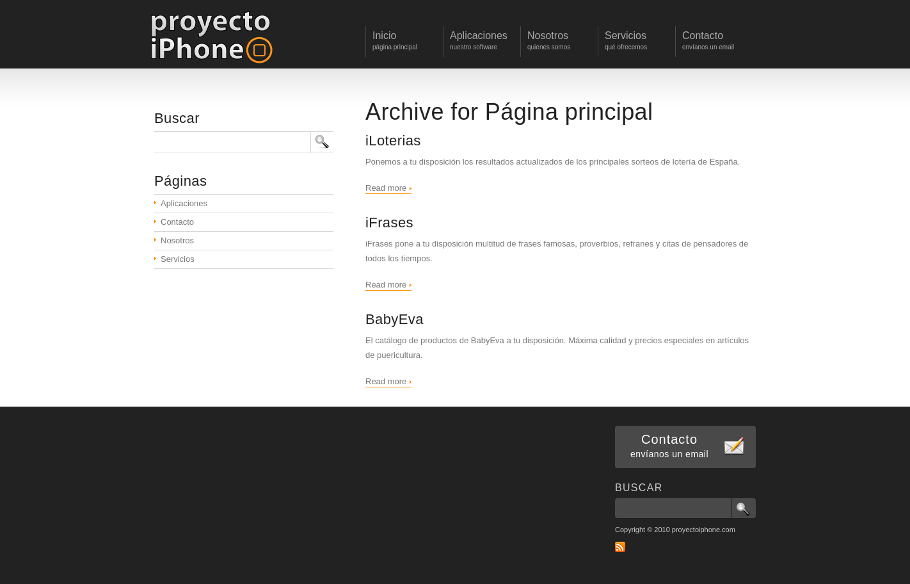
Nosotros (177, 240)
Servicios (178, 259)
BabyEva (394, 319)
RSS (620, 547)
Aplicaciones (184, 203)
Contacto (177, 222)
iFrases (389, 223)
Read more (385, 188)
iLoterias (393, 141)
